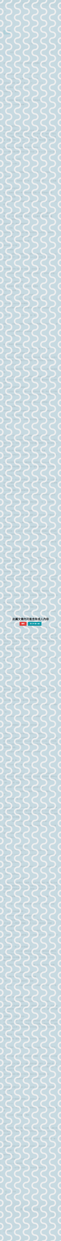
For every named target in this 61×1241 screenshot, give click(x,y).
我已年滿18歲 (35, 624)
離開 (23, 624)
